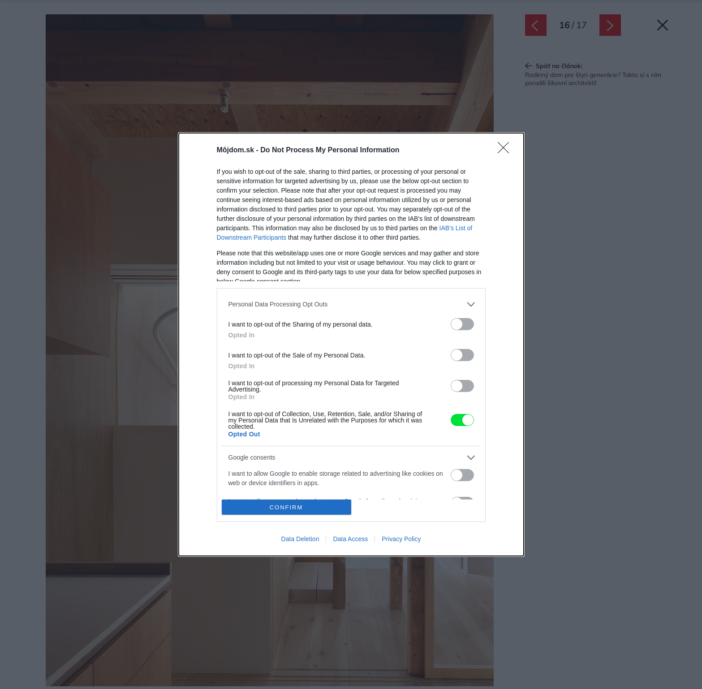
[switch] (462, 324)
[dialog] (351, 344)
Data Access (350, 539)
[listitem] (351, 304)
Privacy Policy (401, 539)
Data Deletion (300, 539)
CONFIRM (286, 507)
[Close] (506, 150)
